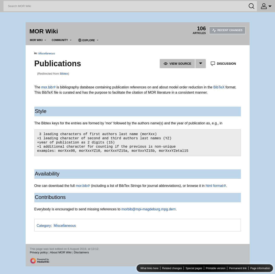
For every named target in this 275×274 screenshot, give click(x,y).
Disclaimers (81, 252)
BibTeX (218, 87)
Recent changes (227, 30)
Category (44, 225)
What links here (149, 268)
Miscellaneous (46, 53)
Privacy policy (39, 252)
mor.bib (47, 87)
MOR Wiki (44, 31)
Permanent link (238, 268)
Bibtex (64, 73)
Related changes (172, 268)
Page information (260, 268)
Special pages (194, 268)
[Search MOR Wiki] (130, 6)
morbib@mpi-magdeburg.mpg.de (147, 209)
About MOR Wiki (61, 252)
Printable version (215, 268)
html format (214, 186)
